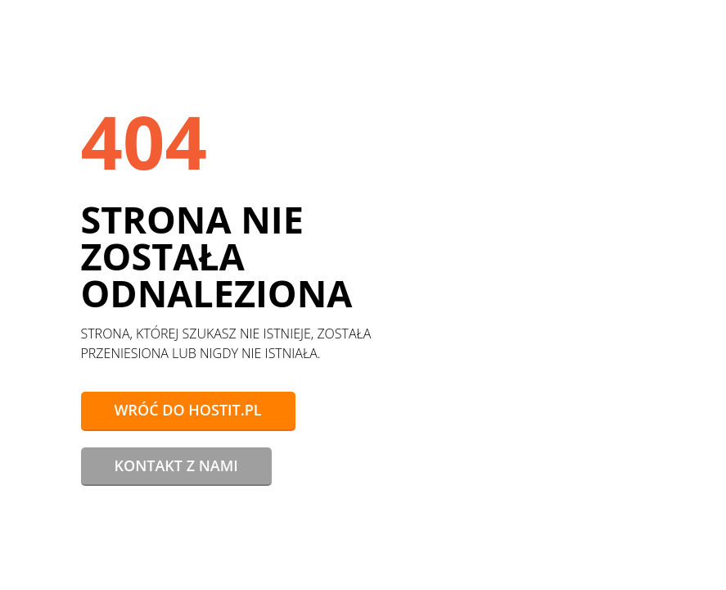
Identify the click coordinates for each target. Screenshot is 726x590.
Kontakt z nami (176, 465)
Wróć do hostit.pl (188, 410)
